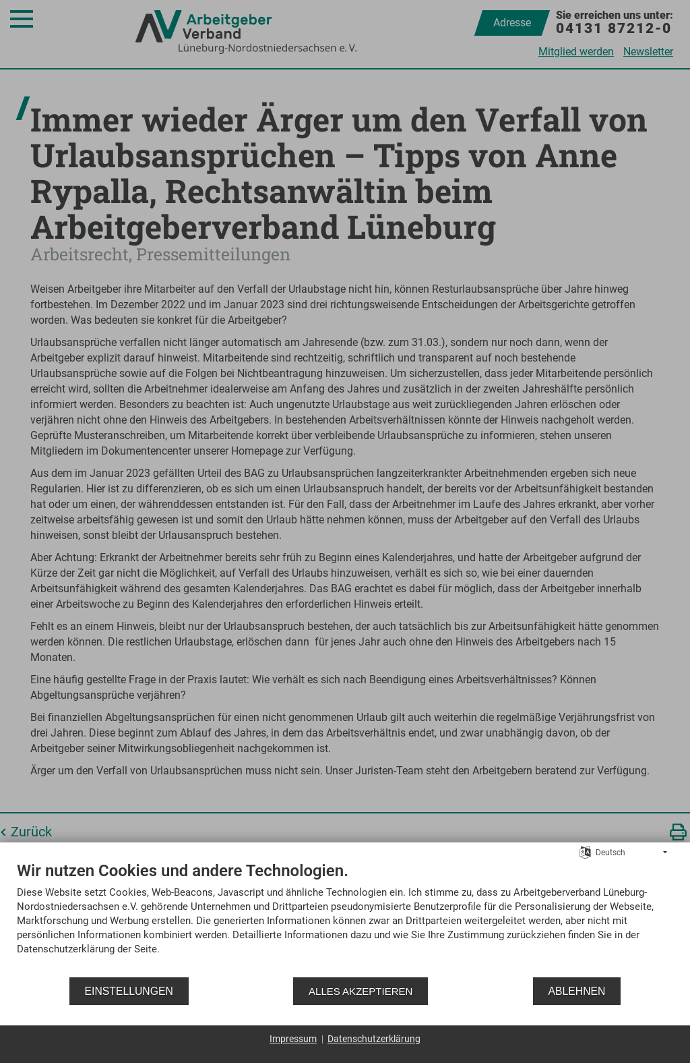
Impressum (293, 1038)
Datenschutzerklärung (373, 1038)
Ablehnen (577, 991)
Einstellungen (129, 991)
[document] (345, 918)
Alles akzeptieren (360, 991)
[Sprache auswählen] (585, 852)
